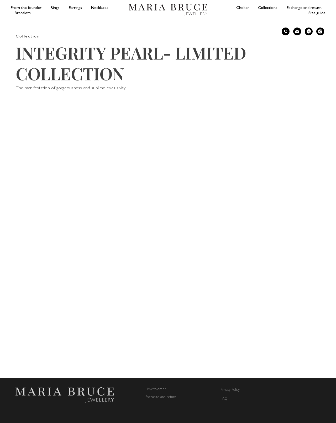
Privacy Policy (230, 390)
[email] (297, 31)
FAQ (224, 398)
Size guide (317, 13)
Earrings (75, 8)
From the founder (25, 8)
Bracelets (22, 13)
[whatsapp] (309, 31)
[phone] (286, 31)
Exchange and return (304, 8)
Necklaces (99, 8)
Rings (55, 8)
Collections (267, 8)
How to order (155, 389)
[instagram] (320, 31)
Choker (242, 8)
